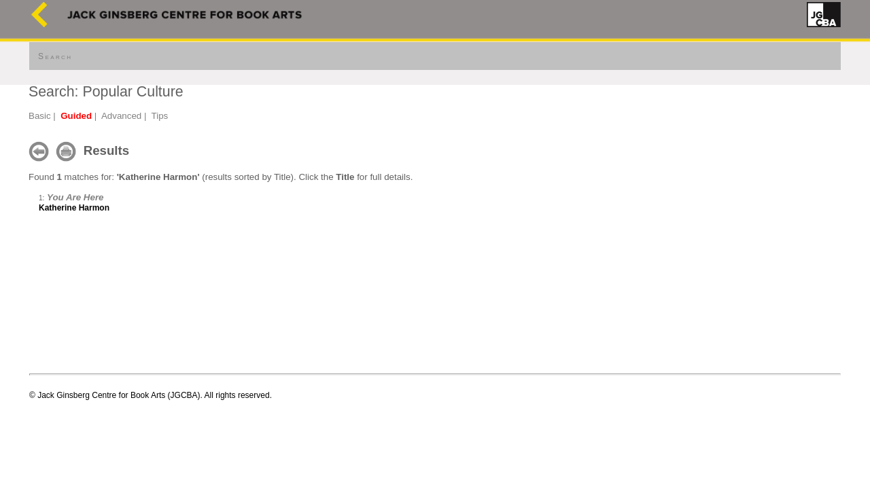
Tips (160, 116)
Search (55, 56)
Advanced (121, 116)
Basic (40, 116)
